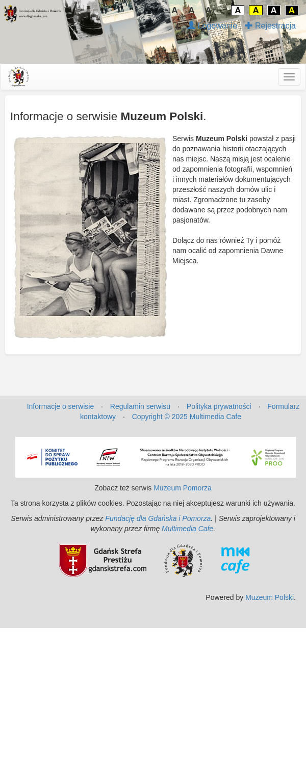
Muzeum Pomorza (183, 488)
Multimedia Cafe (187, 529)
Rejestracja (270, 25)
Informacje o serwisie (60, 406)
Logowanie (212, 25)
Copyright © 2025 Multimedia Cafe (186, 416)
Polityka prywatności (219, 406)
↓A (172, 10)
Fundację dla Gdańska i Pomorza (158, 518)
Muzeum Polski (269, 597)
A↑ (211, 10)
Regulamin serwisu (140, 406)
